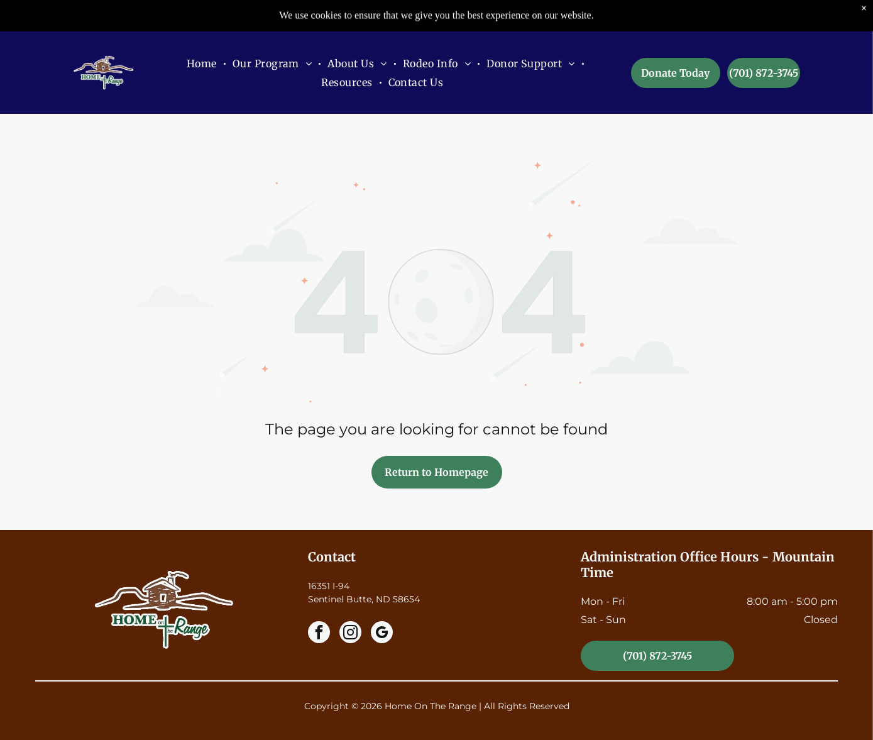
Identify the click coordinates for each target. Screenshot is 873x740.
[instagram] (350, 633)
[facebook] (319, 633)
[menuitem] (203, 32)
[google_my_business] (382, 633)
